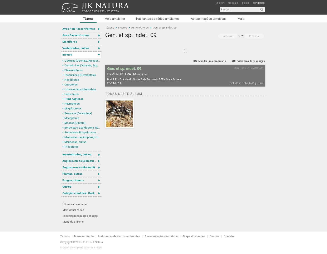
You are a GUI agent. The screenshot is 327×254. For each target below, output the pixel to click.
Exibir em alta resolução (250, 61)
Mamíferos (69, 41)
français (233, 2)
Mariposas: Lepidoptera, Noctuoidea (82, 137)
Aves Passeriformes (75, 35)
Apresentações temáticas (208, 19)
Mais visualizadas (73, 210)
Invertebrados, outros (76, 154)
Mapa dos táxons (73, 221)
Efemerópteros (73, 70)
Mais (241, 19)
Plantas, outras (72, 173)
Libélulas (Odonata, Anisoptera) (82, 60)
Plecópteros (71, 79)
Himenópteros (73, 98)
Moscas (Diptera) (75, 122)
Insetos (67, 54)
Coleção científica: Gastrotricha (81, 193)
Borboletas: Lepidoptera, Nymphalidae (82, 127)
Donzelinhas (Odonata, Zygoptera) (82, 65)
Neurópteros (72, 103)
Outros (66, 186)
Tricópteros (71, 146)
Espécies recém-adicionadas (80, 215)
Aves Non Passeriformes (78, 28)
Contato (229, 236)
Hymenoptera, (119, 74)
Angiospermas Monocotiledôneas (81, 167)
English (220, 2)
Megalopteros (73, 108)
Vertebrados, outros (75, 48)
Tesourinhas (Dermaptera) (80, 75)
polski (245, 2)
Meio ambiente (115, 19)
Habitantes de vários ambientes (158, 19)
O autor (214, 236)
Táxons (88, 19)
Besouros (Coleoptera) (78, 113)
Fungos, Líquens (73, 180)
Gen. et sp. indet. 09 (164, 27)
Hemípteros (71, 94)
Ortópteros (71, 84)
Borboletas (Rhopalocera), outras (82, 132)
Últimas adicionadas (75, 204)
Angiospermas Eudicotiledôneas (81, 160)
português (259, 2)
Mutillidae (140, 74)
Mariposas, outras (75, 142)
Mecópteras (71, 118)
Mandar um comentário (212, 61)
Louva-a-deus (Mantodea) (80, 89)
